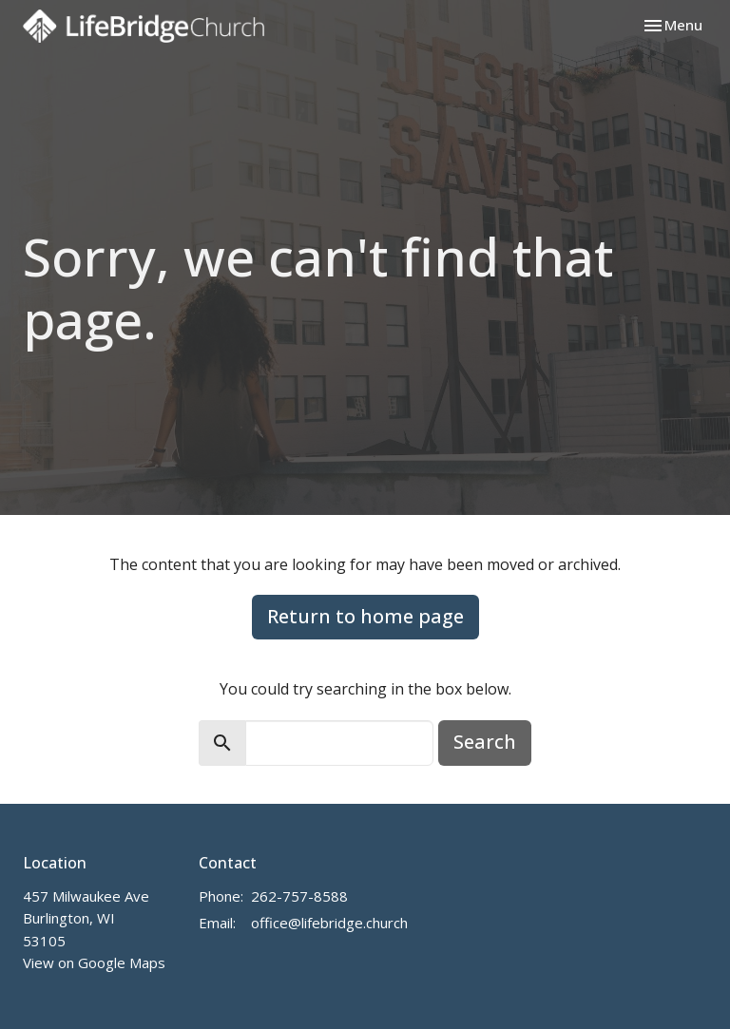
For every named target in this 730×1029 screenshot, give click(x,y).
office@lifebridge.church (329, 922)
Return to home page (365, 616)
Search (484, 741)
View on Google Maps (94, 962)
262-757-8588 (299, 895)
